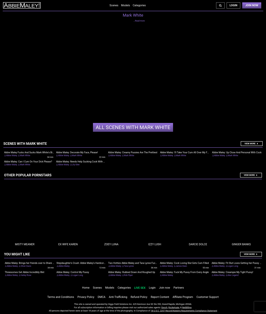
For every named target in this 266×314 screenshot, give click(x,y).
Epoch (164, 307)
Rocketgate (173, 307)
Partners (179, 287)
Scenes (114, 5)
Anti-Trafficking (118, 297)
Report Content (160, 297)
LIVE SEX (139, 287)
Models (125, 5)
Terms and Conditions (60, 297)
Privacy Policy (85, 297)
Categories (139, 5)
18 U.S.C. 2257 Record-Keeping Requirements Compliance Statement (184, 310)
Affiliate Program (183, 297)
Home (85, 287)
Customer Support (207, 297)
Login (233, 5)
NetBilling (187, 307)
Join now (164, 287)
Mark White (133, 127)
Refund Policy (139, 297)
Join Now (251, 5)
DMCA (102, 297)
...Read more (139, 21)
